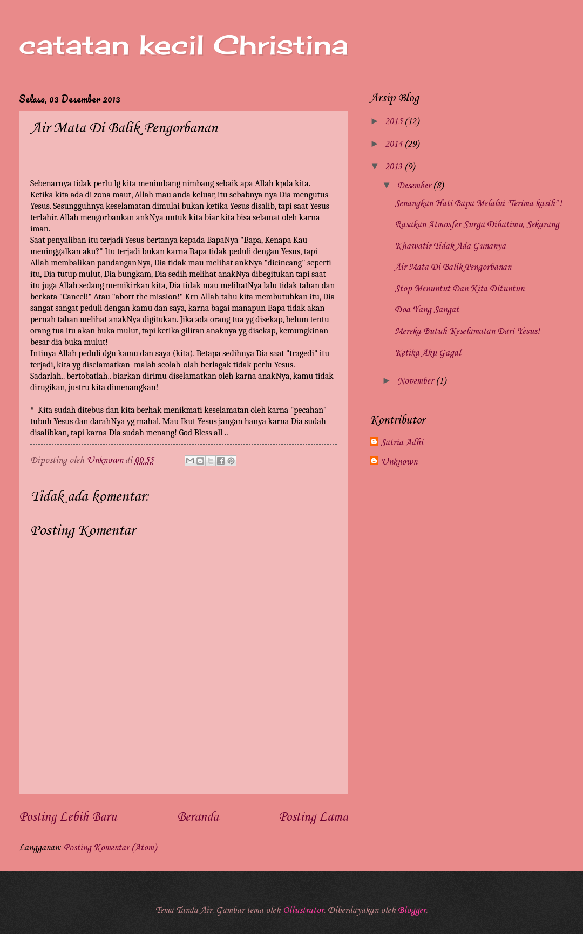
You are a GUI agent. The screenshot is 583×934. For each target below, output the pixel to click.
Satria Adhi (402, 442)
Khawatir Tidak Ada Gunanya (450, 246)
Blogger (412, 910)
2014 (394, 144)
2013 (394, 167)
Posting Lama (313, 817)
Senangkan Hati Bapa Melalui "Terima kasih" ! (478, 203)
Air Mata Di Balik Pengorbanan (453, 267)
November (416, 381)
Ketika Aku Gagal (428, 353)
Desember (415, 186)
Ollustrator (303, 910)
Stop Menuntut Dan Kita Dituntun (459, 289)
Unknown (399, 462)
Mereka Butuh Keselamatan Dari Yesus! (467, 331)
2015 (394, 121)
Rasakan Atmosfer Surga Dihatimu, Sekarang (477, 224)
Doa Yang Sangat (427, 310)
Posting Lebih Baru (68, 817)
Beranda (198, 817)
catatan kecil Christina (183, 44)
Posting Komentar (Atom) (110, 848)
